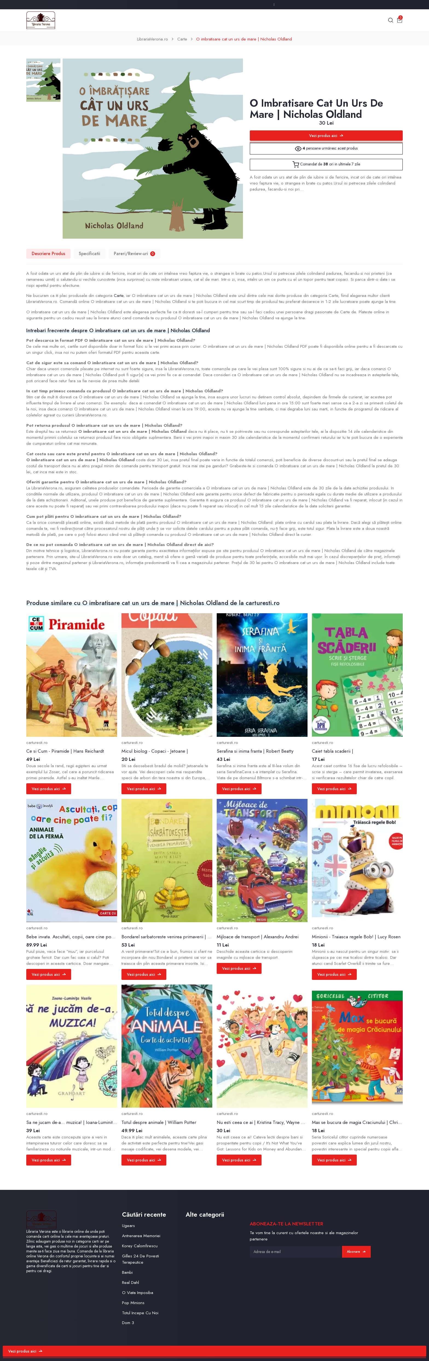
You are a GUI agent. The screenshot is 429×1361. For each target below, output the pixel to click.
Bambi (127, 1272)
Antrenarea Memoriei (141, 1236)
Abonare (356, 1251)
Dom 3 (128, 1322)
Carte (182, 39)
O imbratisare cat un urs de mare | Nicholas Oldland (244, 39)
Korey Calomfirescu (140, 1246)
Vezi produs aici (326, 135)
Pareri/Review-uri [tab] (134, 253)
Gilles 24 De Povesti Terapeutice (140, 1259)
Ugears (128, 1225)
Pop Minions (133, 1302)
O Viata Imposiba (137, 1292)
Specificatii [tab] (89, 253)
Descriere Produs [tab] (48, 253)
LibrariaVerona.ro (152, 39)
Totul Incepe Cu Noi (140, 1313)
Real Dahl (130, 1282)
